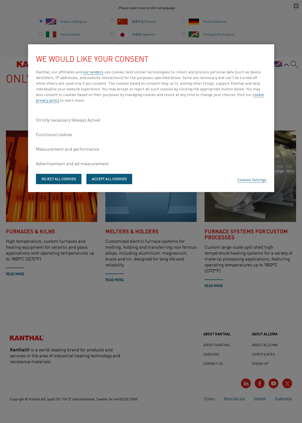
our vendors (93, 71)
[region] (151, 118)
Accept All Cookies (109, 178)
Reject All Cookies (58, 178)
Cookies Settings (252, 179)
